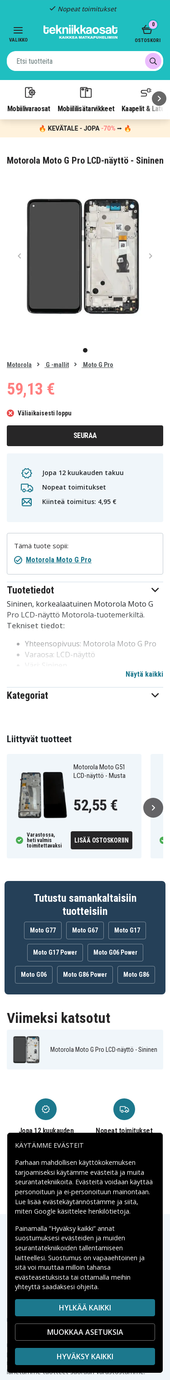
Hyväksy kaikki (85, 1356)
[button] (85, 590)
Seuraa (85, 435)
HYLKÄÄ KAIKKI (85, 1308)
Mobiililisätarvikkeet (86, 99)
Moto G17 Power (55, 952)
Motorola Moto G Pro (59, 560)
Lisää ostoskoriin (101, 840)
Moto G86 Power (85, 974)
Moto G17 (127, 930)
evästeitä (105, 1172)
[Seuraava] (159, 98)
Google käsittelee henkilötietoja (81, 1211)
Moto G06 (34, 974)
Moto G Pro (97, 364)
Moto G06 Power (115, 952)
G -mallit (56, 364)
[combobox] (85, 61)
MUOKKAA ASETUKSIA (85, 1332)
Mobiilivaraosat (28, 99)
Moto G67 (85, 930)
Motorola (19, 364)
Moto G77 (43, 930)
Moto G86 (136, 974)
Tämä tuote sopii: (41, 545)
